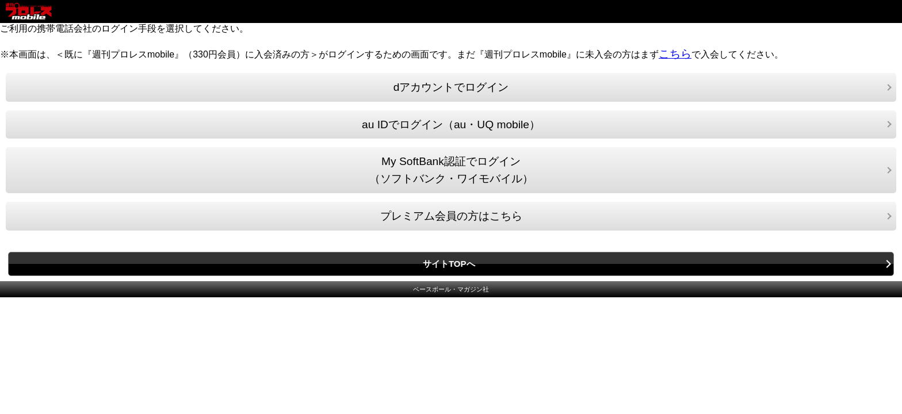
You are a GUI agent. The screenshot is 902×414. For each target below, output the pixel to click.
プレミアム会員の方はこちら (451, 216)
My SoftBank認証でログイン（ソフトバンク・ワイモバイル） (451, 170)
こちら (675, 54)
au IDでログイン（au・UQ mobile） (451, 124)
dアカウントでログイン (451, 87)
